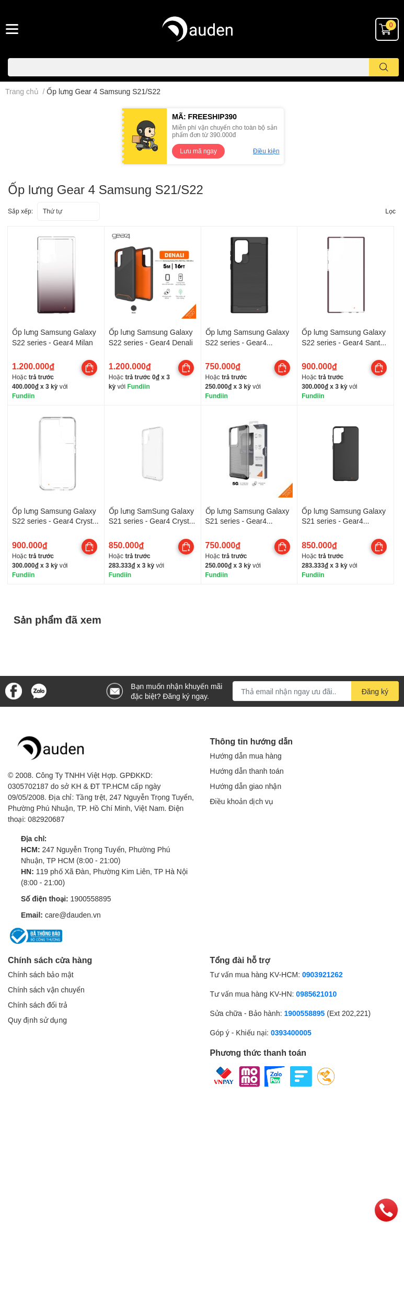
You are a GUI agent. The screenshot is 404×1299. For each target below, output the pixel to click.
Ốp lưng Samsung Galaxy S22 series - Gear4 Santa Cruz (344, 342)
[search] (384, 67)
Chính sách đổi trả (37, 1004)
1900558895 (91, 898)
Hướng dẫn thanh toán (247, 770)
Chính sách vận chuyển (46, 989)
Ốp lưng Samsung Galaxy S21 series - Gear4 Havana (247, 521)
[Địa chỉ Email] (316, 691)
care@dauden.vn (73, 914)
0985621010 (316, 993)
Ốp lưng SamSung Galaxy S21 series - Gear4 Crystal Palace (152, 521)
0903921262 (322, 974)
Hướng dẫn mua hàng (246, 755)
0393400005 (291, 1032)
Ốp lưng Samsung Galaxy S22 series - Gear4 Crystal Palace (55, 521)
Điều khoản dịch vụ (242, 801)
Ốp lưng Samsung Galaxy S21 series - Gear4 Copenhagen (344, 521)
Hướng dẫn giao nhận (246, 786)
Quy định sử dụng (37, 1019)
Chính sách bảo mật (41, 974)
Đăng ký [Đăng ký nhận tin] (375, 691)
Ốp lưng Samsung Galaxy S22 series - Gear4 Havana (247, 342)
